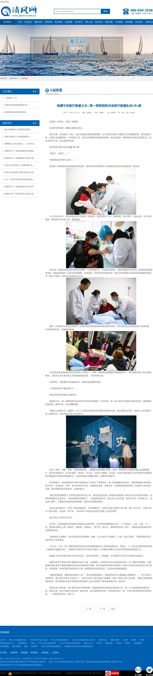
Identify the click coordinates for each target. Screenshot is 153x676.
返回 (113, 609)
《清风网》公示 (10, 98)
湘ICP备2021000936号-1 (53, 673)
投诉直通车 (16, 646)
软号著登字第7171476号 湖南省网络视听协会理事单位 (21, 665)
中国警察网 (21, 643)
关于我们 (3, 653)
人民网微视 (137, 643)
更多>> (35, 91)
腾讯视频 (108, 643)
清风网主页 (13, 78)
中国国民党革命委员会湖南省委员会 (78, 646)
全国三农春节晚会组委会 (51, 646)
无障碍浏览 (4, 2)
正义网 (2, 640)
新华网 (133, 640)
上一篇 (88, 609)
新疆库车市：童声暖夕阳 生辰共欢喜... (19, 194)
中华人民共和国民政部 (47, 643)
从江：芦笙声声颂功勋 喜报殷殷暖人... (19, 179)
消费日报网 (114, 640)
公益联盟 (23, 78)
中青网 (127, 643)
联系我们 (34, 653)
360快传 (99, 643)
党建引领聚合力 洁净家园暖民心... (17, 137)
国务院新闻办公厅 (7, 643)
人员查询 (55, 653)
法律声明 (13, 653)
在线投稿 (44, 653)
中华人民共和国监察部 (59, 640)
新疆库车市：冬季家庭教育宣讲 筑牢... (19, 187)
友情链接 (24, 653)
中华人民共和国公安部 (38, 640)
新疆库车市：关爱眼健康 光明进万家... (19, 158)
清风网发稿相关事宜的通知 (15, 112)
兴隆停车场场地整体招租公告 (16, 105)
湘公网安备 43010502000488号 (22, 673)
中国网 (118, 643)
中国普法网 (102, 640)
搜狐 (26, 646)
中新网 (142, 640)
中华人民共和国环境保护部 (70, 643)
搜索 (105, 11)
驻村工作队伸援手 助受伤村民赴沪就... (19, 172)
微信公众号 (88, 643)
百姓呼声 (34, 646)
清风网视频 (4, 646)
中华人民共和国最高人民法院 (83, 640)
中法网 (32, 643)
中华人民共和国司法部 (17, 640)
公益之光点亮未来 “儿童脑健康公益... (19, 165)
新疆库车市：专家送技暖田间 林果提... (19, 151)
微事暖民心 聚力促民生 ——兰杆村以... (19, 144)
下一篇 (102, 609)
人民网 (125, 640)
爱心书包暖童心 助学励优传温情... (17, 129)
